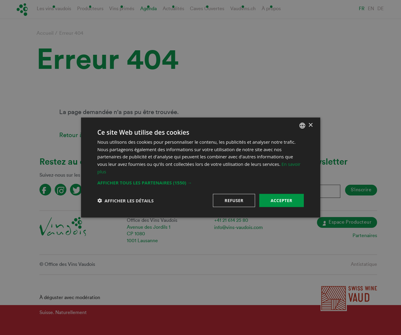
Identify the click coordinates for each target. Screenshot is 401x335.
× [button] (310, 125)
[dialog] (200, 167)
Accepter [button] (281, 200)
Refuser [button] (234, 200)
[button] (200, 182)
